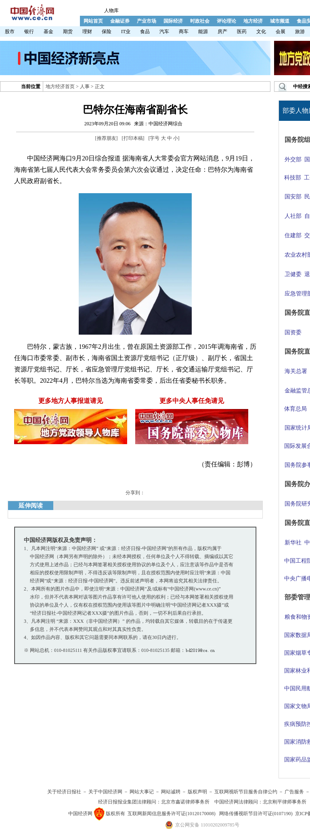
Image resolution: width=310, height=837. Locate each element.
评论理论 (226, 21)
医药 (242, 31)
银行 (29, 31)
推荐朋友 (106, 138)
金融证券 (120, 21)
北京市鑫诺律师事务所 (185, 802)
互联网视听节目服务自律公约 (245, 792)
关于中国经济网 (105, 792)
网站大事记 (142, 792)
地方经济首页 (60, 86)
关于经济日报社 (64, 792)
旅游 (300, 31)
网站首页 (93, 21)
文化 (261, 31)
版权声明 (197, 792)
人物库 (111, 10)
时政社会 (199, 21)
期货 (68, 31)
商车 (184, 31)
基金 (48, 31)
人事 (85, 86)
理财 (87, 31)
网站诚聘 (170, 792)
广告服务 (294, 792)
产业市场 (146, 21)
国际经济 (173, 21)
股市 (10, 31)
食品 (145, 31)
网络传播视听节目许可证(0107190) (256, 813)
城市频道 (279, 21)
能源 (203, 31)
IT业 (125, 31)
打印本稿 (133, 138)
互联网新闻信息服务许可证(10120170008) (172, 813)
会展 (280, 31)
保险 (106, 31)
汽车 (164, 31)
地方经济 (253, 21)
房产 (222, 31)
